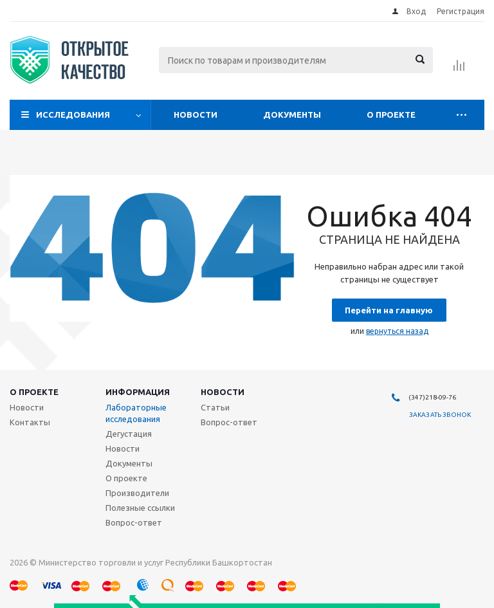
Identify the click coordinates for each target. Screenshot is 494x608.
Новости (195, 114)
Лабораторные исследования (136, 413)
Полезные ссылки (140, 507)
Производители (137, 492)
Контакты (30, 422)
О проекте (391, 114)
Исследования (73, 114)
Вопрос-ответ (133, 522)
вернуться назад (397, 331)
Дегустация (128, 433)
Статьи (215, 407)
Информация (137, 391)
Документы (292, 114)
